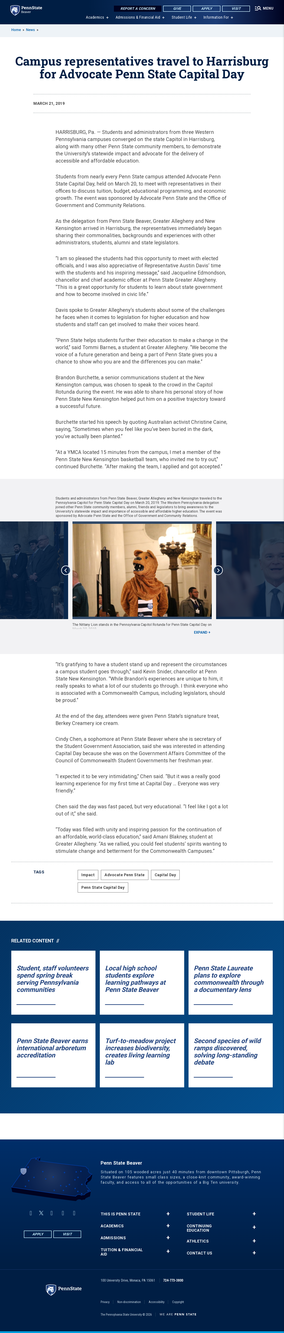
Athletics (198, 1241)
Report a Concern (137, 9)
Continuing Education (199, 1228)
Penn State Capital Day (103, 887)
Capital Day (165, 875)
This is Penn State (120, 1214)
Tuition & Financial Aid (122, 1252)
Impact (88, 875)
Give (177, 9)
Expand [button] (200, 632)
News (30, 30)
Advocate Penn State (125, 875)
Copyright (178, 1302)
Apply (206, 9)
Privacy (105, 1302)
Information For (216, 17)
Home (16, 30)
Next (218, 570)
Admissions (113, 1238)
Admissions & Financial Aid (138, 17)
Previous (66, 570)
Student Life (182, 17)
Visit (236, 9)
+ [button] (168, 1213)
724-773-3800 (173, 1280)
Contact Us (199, 1253)
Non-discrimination (129, 1302)
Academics (95, 17)
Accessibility (156, 1302)
